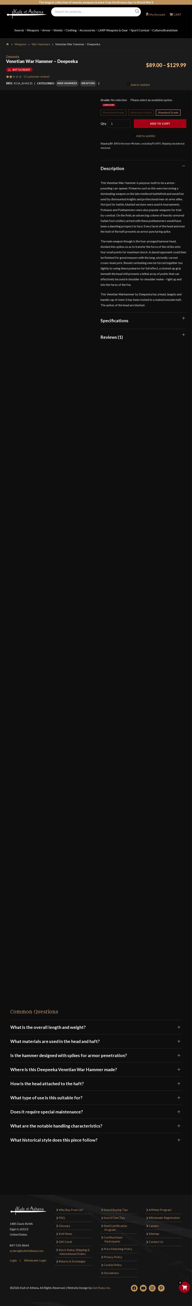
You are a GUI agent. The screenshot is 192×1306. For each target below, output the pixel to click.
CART (177, 14)
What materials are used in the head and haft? (96, 1041)
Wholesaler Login (35, 1260)
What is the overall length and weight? (96, 1027)
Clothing (71, 30)
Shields (58, 30)
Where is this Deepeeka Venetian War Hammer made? (96, 1069)
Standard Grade (168, 112)
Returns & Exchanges (72, 1261)
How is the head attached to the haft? (96, 1083)
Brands (167, 30)
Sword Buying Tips (116, 1209)
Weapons (33, 30)
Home (8, 43)
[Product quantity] (119, 123)
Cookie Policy (113, 1264)
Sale (175, 30)
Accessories (87, 30)
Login (13, 1260)
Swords (19, 30)
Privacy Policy (113, 1256)
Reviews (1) (111, 337)
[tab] (143, 168)
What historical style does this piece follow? (96, 1139)
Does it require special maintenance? (96, 1111)
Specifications (114, 320)
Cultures (157, 30)
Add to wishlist (138, 84)
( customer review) (36, 76)
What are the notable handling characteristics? (96, 1125)
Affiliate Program (160, 1209)
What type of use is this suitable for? (96, 1097)
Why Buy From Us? (71, 1209)
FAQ (62, 1217)
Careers (154, 1225)
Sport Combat (140, 30)
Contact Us (156, 1241)
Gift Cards (65, 1241)
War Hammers (41, 44)
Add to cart (160, 123)
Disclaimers (111, 1272)
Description (112, 168)
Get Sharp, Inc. (101, 1287)
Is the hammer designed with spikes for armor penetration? (96, 1055)
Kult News (65, 1233)
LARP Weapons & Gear (113, 30)
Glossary (64, 1225)
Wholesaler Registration (164, 1217)
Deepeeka (12, 56)
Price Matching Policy (118, 1248)
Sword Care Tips (114, 1217)
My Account (157, 14)
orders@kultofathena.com (27, 1250)
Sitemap (154, 1233)
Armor (46, 30)
